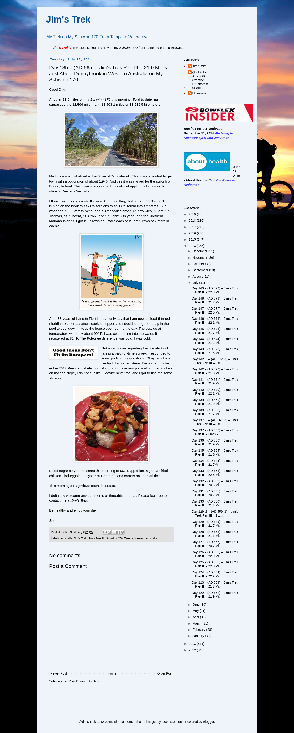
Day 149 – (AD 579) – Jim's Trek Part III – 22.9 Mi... (215, 290)
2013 (193, 644)
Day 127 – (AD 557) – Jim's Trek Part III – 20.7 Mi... (215, 544)
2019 (193, 214)
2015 (193, 239)
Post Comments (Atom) (85, 681)
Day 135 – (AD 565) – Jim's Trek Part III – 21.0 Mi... (215, 452)
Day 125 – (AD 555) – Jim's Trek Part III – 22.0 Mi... (215, 564)
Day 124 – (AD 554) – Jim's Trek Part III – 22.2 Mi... (215, 574)
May (195, 611)
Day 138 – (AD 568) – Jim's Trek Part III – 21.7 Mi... (215, 412)
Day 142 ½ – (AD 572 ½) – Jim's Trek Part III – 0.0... (215, 361)
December (200, 251)
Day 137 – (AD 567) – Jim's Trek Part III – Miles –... (215, 432)
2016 (193, 233)
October (198, 264)
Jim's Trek (68, 19)
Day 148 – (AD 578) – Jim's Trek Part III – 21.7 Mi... (215, 300)
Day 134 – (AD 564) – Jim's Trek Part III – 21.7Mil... (215, 462)
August (197, 276)
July (195, 283)
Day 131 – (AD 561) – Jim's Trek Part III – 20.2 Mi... (215, 493)
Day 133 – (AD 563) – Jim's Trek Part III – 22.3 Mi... (215, 473)
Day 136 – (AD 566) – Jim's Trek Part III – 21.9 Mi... (215, 442)
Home (112, 673)
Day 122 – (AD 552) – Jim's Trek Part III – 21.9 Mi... (215, 595)
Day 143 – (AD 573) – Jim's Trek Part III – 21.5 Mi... (215, 351)
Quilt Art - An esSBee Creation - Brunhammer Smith (200, 80)
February (199, 629)
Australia (66, 538)
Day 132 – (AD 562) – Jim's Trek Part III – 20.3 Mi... (215, 483)
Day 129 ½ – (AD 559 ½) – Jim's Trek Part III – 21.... (215, 513)
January (198, 636)
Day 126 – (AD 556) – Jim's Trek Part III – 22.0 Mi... (215, 554)
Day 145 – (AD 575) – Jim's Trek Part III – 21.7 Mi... (215, 331)
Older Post (164, 673)
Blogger (208, 722)
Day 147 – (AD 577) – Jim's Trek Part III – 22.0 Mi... (215, 310)
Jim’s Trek (79, 500)
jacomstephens (172, 722)
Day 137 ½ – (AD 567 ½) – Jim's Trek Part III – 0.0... (215, 422)
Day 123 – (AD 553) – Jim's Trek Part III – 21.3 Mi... (215, 584)
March (197, 623)
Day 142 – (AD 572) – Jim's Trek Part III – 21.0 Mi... (215, 371)
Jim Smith (199, 66)
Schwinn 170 (114, 538)
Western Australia (146, 538)
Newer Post (58, 673)
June (196, 604)
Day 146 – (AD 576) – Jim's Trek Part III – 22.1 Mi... (215, 320)
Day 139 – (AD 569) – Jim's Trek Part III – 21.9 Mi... (215, 402)
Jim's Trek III (96, 538)
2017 (193, 227)
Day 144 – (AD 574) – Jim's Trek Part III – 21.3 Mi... (215, 341)
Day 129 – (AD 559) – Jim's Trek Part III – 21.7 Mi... (215, 523)
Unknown (199, 93)
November (200, 257)
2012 (193, 650)
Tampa (128, 538)
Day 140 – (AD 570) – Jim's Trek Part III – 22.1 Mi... (215, 392)
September (200, 270)
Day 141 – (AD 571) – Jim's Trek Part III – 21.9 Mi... (215, 381)
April (196, 617)
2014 (193, 246)
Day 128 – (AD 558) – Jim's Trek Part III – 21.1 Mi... (215, 534)
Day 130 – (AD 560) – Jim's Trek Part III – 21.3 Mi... (215, 503)
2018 (193, 220)
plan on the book (66, 206)
